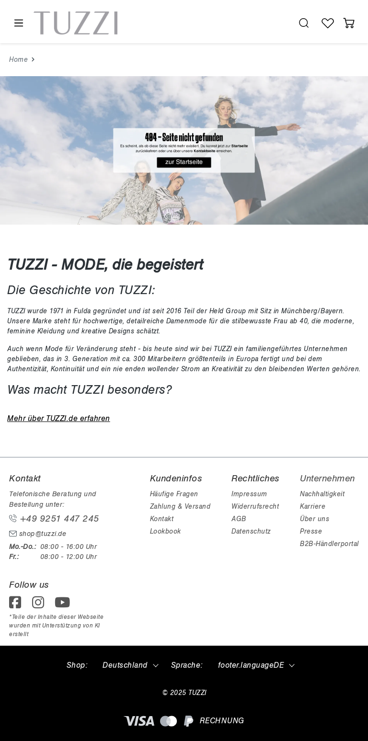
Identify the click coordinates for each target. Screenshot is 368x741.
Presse (311, 531)
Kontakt (162, 519)
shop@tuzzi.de (37, 534)
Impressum (249, 494)
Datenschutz (251, 531)
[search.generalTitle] (304, 23)
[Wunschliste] (328, 23)
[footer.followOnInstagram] (41, 605)
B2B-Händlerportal (329, 544)
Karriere (312, 506)
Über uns (314, 519)
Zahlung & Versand (180, 506)
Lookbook (165, 531)
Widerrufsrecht (255, 506)
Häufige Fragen (174, 494)
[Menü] (18, 23)
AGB (238, 519)
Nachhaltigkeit (322, 494)
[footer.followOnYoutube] (64, 605)
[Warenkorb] (349, 23)
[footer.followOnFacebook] (18, 605)
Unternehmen (327, 478)
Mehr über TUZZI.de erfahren (58, 418)
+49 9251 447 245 (54, 518)
